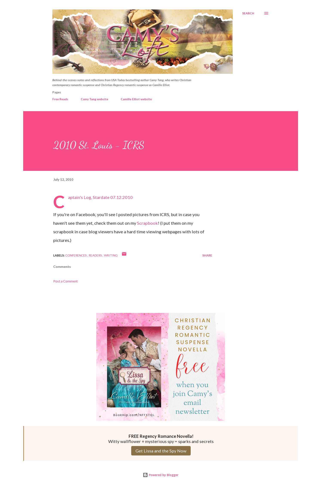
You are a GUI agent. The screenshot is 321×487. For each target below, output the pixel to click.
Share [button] (207, 255)
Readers (96, 255)
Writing (111, 255)
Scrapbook (147, 223)
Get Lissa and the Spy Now (160, 450)
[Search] (248, 13)
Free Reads (60, 99)
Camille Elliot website (136, 99)
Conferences (76, 255)
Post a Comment (65, 281)
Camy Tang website (94, 99)
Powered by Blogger (160, 475)
